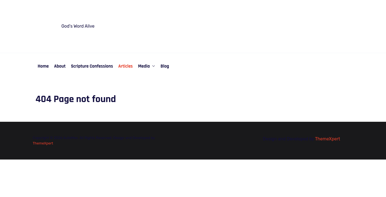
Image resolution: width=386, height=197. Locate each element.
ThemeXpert (43, 143)
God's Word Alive (78, 26)
